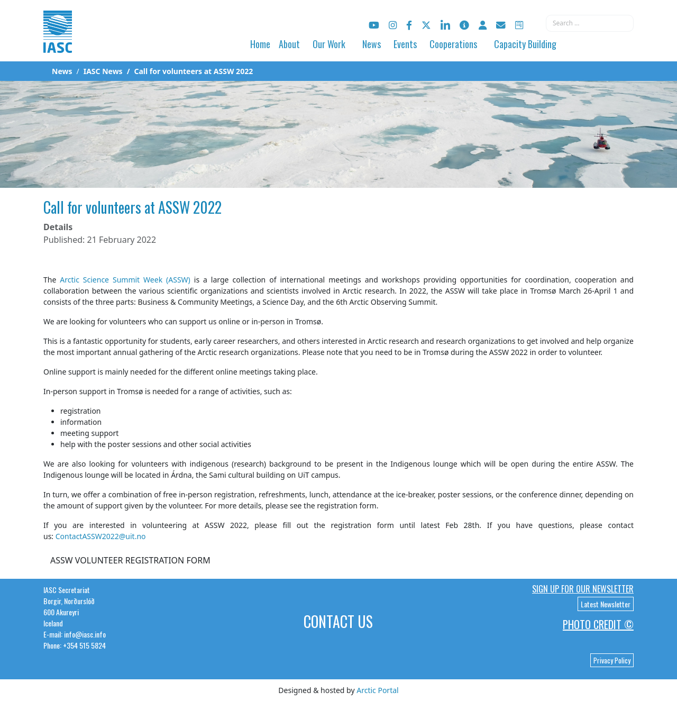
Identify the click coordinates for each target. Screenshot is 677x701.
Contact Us (338, 621)
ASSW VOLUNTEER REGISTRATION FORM (130, 560)
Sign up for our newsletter (583, 588)
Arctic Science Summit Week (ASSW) (125, 280)
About (289, 44)
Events (405, 44)
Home (260, 44)
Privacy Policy (611, 660)
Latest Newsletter (605, 603)
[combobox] (590, 23)
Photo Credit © (598, 624)
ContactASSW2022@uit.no (101, 536)
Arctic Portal (377, 690)
